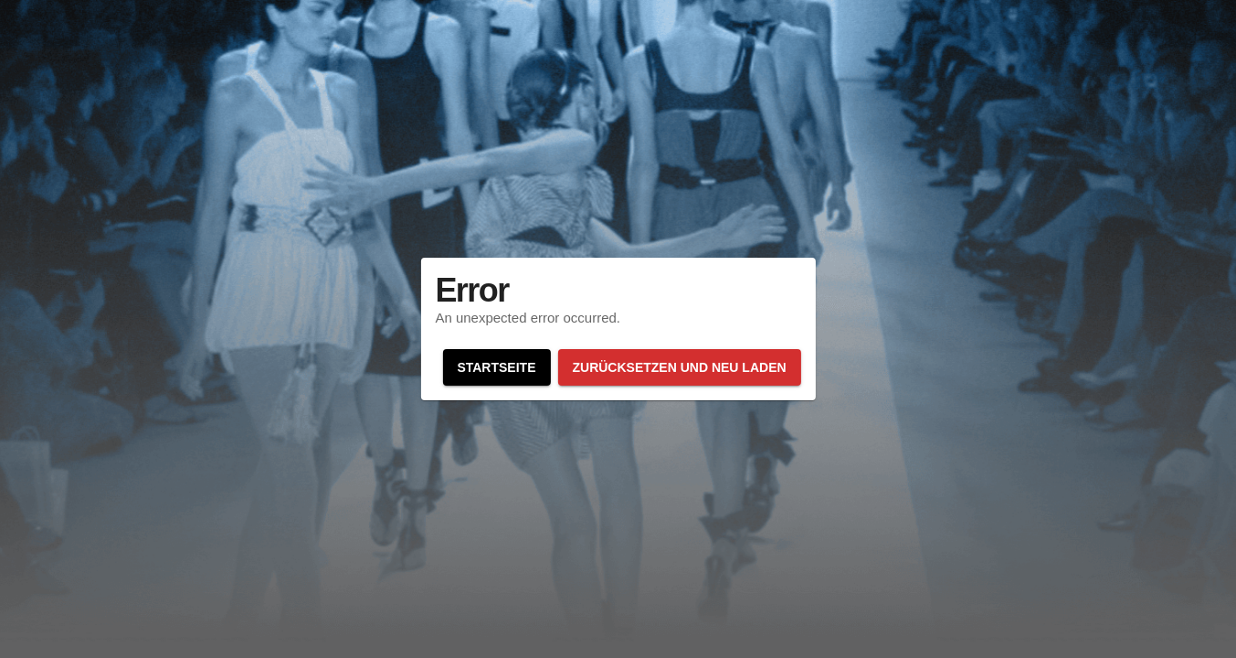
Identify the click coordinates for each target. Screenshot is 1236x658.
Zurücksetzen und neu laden (679, 367)
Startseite (496, 367)
